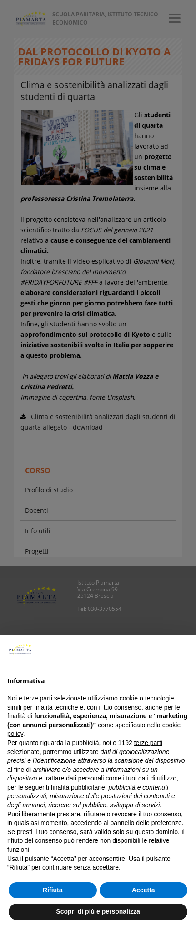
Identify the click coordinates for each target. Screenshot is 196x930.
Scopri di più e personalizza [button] (98, 911)
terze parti (148, 742)
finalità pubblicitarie (78, 787)
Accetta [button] (143, 890)
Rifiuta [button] (53, 890)
